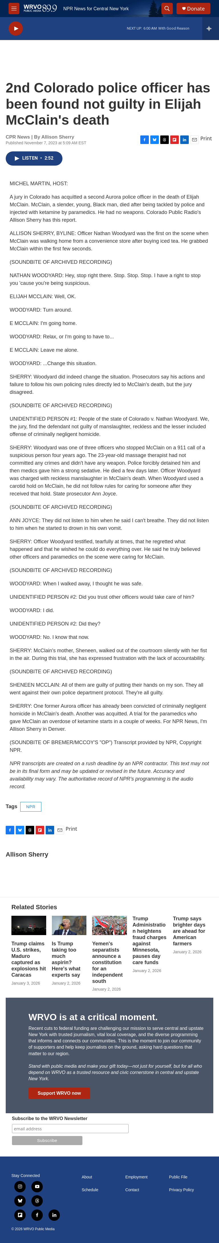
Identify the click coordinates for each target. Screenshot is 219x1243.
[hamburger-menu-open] (14, 8)
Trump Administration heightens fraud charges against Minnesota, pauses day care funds (150, 940)
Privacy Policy (181, 1190)
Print (206, 138)
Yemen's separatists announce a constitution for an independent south (107, 962)
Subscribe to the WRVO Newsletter (50, 1118)
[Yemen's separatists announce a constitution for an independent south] (109, 925)
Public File (178, 1177)
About (87, 1177)
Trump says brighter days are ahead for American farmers (189, 931)
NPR (31, 806)
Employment (136, 1177)
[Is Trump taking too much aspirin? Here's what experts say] (69, 925)
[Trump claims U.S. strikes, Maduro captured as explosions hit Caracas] (28, 925)
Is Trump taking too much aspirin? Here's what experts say (66, 959)
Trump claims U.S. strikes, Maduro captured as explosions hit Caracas (28, 959)
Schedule (90, 1190)
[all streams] (210, 28)
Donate (196, 9)
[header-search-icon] (167, 8)
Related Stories (34, 907)
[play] (15, 28)
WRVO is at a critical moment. (93, 1017)
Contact (132, 1190)
